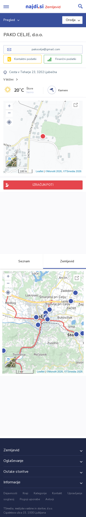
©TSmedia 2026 (72, 171)
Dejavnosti (10, 493)
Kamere (63, 90)
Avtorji (49, 499)
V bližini (8, 79)
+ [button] (9, 106)
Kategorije (40, 493)
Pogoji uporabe (30, 499)
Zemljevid (64, 261)
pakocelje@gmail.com (46, 49)
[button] (9, 122)
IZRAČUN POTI (43, 185)
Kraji (25, 493)
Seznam (21, 261)
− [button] (9, 113)
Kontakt (57, 493)
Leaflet (39, 171)
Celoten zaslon (75, 104)
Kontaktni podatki (25, 59)
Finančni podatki (65, 59)
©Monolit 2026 (53, 171)
